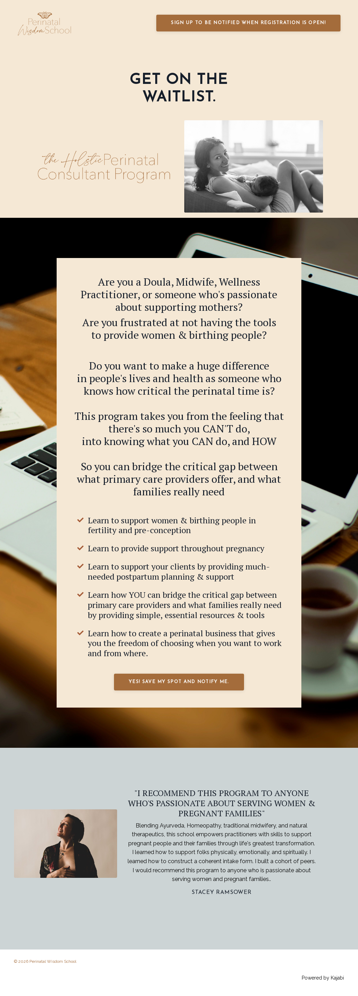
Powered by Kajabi (323, 978)
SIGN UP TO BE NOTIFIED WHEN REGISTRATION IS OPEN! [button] (248, 23)
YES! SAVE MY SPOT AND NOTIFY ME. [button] (179, 682)
